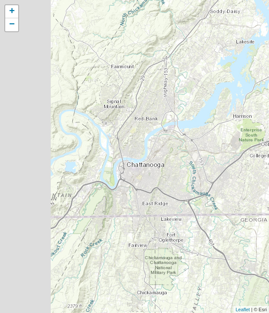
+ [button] (12, 11)
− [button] (12, 24)
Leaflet (243, 309)
